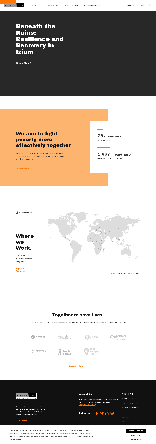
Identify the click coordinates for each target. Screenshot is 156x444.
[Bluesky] (102, 413)
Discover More (24, 63)
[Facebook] (97, 413)
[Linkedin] (107, 413)
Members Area (21, 420)
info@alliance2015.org (87, 405)
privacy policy (17, 439)
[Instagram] (112, 413)
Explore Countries (24, 269)
